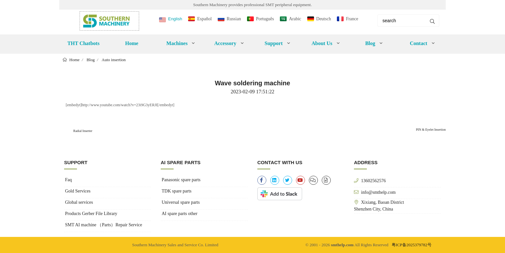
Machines (177, 43)
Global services (79, 202)
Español (204, 18)
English (175, 18)
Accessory (225, 43)
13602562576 (373, 180)
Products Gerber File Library (91, 213)
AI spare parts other (179, 213)
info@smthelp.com (378, 192)
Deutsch (323, 18)
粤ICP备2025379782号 (412, 244)
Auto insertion (114, 59)
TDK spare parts (177, 191)
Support (273, 43)
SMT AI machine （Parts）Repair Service (103, 224)
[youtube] (300, 180)
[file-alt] (326, 180)
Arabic (295, 18)
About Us (321, 43)
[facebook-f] (261, 180)
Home (131, 43)
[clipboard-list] (313, 180)
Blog (370, 43)
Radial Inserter (82, 131)
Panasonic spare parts (181, 179)
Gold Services (78, 191)
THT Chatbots (83, 43)
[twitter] (287, 180)
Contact (418, 43)
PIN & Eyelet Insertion (431, 129)
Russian (234, 18)
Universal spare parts (181, 202)
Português (265, 18)
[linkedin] (274, 180)
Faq (68, 179)
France (352, 18)
